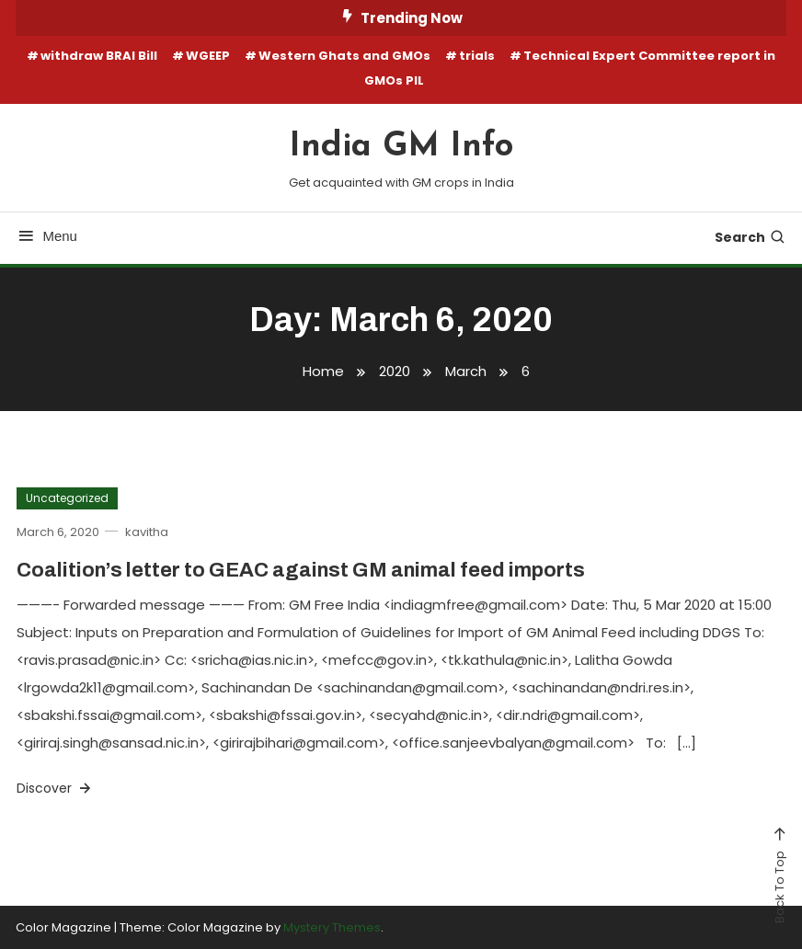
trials (477, 55)
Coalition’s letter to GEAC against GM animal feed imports (301, 570)
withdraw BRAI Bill (98, 55)
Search (750, 237)
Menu (46, 236)
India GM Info (401, 147)
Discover (55, 788)
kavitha (146, 532)
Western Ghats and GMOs (344, 55)
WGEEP (208, 55)
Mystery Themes (332, 927)
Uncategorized (67, 498)
